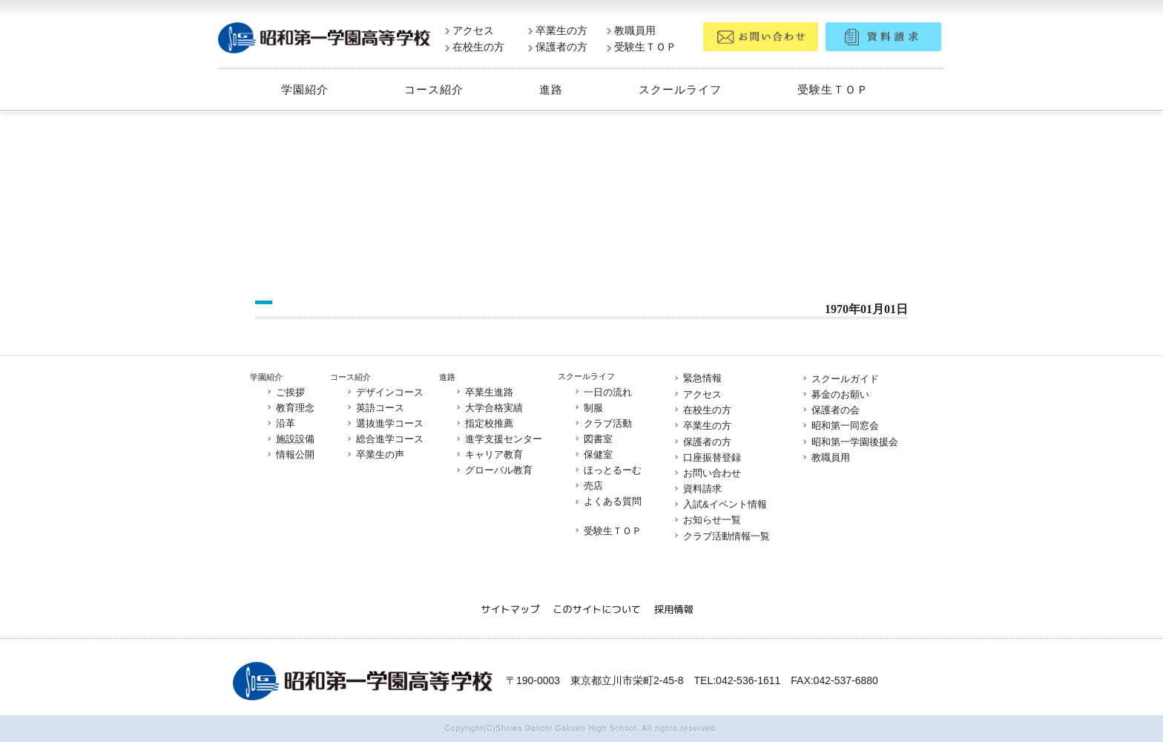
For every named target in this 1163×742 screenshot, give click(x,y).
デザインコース (385, 391)
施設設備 (290, 438)
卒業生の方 (557, 30)
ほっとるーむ (607, 470)
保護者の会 (830, 410)
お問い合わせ (707, 473)
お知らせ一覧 (707, 520)
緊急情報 (697, 378)
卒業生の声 (375, 454)
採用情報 (673, 609)
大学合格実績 (489, 407)
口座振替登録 (707, 457)
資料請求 (697, 488)
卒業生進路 (484, 391)
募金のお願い (835, 394)
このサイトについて (597, 609)
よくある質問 (607, 502)
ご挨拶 (285, 391)
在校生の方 (474, 47)
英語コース (375, 407)
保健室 (593, 454)
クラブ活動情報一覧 (721, 536)
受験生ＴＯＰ (641, 47)
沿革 (280, 423)
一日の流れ (602, 391)
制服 (588, 407)
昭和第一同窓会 (840, 425)
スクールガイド (840, 378)
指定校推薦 (484, 423)
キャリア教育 (489, 454)
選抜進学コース (385, 423)
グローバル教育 (494, 470)
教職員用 (631, 30)
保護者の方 (557, 47)
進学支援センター (498, 438)
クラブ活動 (602, 423)
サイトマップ (510, 609)
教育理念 (290, 407)
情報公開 (290, 454)
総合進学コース (385, 438)
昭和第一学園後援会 (849, 441)
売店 (588, 486)
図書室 (593, 438)
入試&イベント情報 (720, 504)
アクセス (469, 30)
